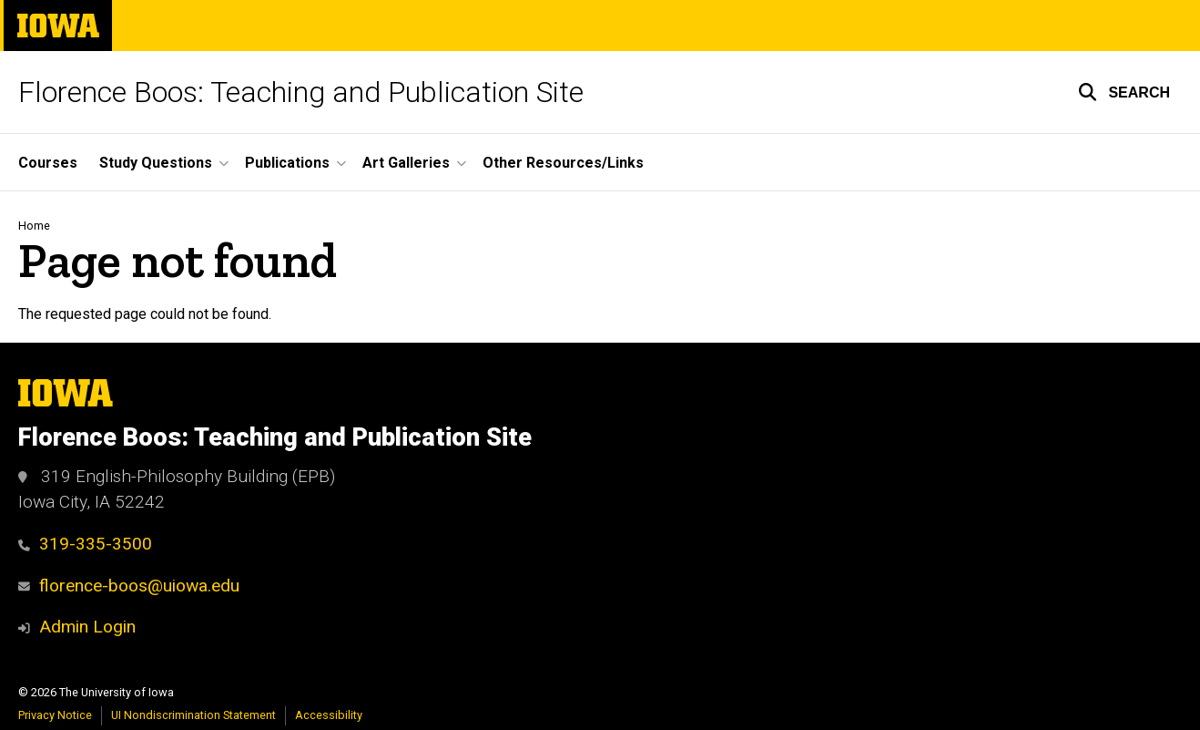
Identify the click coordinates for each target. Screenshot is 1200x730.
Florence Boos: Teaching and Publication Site (301, 92)
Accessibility (328, 715)
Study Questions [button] (155, 162)
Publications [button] (287, 162)
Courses (47, 162)
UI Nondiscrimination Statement (193, 715)
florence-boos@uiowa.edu (128, 585)
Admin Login (87, 626)
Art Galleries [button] (406, 162)
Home (34, 225)
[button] (1124, 92)
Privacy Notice (55, 715)
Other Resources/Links (563, 162)
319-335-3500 (85, 543)
